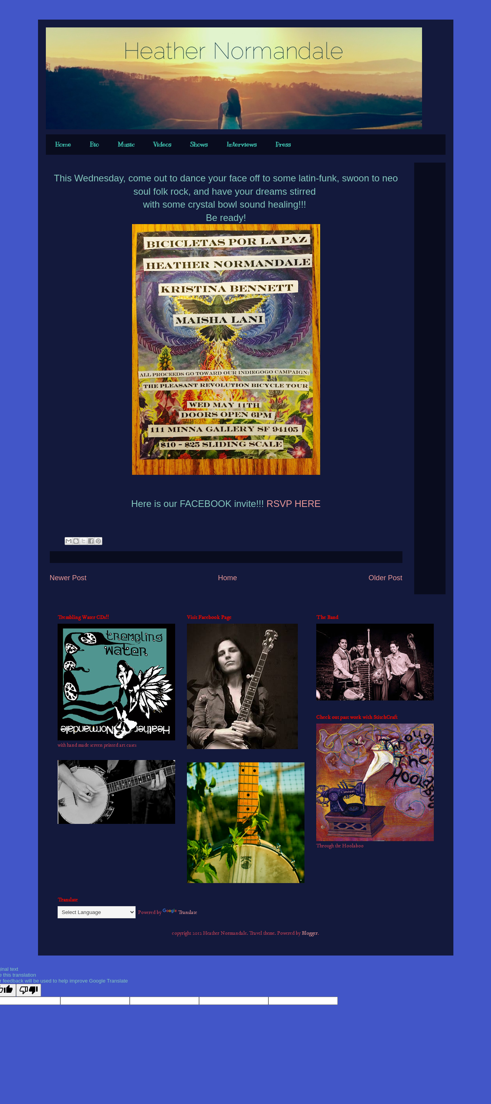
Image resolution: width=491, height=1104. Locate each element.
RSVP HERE (292, 503)
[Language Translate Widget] (97, 912)
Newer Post (68, 578)
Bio (94, 144)
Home (63, 144)
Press (283, 144)
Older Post (385, 578)
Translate (180, 912)
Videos (162, 144)
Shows (199, 144)
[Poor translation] (28, 990)
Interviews (241, 144)
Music (126, 144)
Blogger (310, 933)
